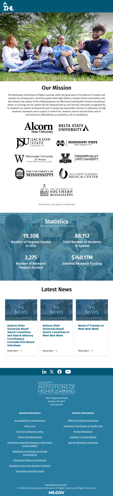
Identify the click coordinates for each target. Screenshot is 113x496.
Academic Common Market (83, 437)
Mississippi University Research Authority (30, 465)
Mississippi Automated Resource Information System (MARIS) (29, 444)
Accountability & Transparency (29, 420)
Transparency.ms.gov (56, 484)
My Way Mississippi (83, 431)
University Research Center (29, 431)
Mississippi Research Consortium (30, 460)
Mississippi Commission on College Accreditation (30, 453)
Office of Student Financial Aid (83, 420)
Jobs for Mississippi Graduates (83, 442)
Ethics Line (29, 426)
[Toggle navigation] (106, 6)
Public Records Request (30, 437)
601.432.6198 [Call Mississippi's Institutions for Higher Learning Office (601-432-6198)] (56, 404)
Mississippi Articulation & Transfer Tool (83, 426)
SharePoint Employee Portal (30, 471)
